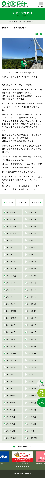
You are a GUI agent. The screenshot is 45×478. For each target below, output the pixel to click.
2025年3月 (30, 254)
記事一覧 (22, 202)
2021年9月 (30, 403)
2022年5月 (30, 374)
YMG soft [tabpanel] (22, 458)
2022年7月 (30, 367)
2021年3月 (30, 424)
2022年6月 (9, 374)
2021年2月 (9, 431)
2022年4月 (9, 381)
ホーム (3, 21)
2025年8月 (10, 240)
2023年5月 (30, 332)
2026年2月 (9, 219)
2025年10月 (10, 233)
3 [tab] (20, 466)
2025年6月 (10, 247)
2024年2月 (9, 304)
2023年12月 (10, 311)
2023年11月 (31, 311)
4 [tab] (22, 466)
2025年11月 (31, 226)
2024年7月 (30, 283)
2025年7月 (30, 240)
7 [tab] (28, 466)
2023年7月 (30, 325)
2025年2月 (9, 262)
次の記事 (36, 202)
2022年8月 (9, 367)
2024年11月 (31, 269)
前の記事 (8, 202)
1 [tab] (16, 466)
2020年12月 (10, 438)
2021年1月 (30, 431)
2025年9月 (31, 233)
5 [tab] (24, 466)
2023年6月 (9, 332)
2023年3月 (30, 339)
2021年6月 (9, 417)
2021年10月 (10, 403)
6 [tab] (26, 466)
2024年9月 (31, 276)
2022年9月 (30, 360)
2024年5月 (31, 290)
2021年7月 (30, 410)
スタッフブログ (12, 21)
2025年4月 (10, 254)
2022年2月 (9, 388)
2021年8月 (9, 410)
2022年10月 (10, 360)
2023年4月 (9, 339)
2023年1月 (30, 346)
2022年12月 (10, 353)
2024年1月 (30, 304)
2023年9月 (30, 318)
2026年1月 (30, 219)
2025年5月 (31, 247)
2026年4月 (10, 212)
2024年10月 (10, 276)
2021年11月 (30, 395)
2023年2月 (9, 346)
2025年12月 (10, 226)
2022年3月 (30, 381)
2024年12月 (10, 269)
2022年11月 (31, 353)
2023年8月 (9, 325)
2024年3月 (30, 297)
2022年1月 (30, 388)
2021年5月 (30, 417)
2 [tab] (18, 466)
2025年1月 (30, 262)
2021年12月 (10, 395)
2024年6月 (10, 290)
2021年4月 (9, 424)
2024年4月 (10, 297)
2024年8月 (10, 283)
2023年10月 (10, 318)
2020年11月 (31, 438)
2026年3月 (30, 212)
